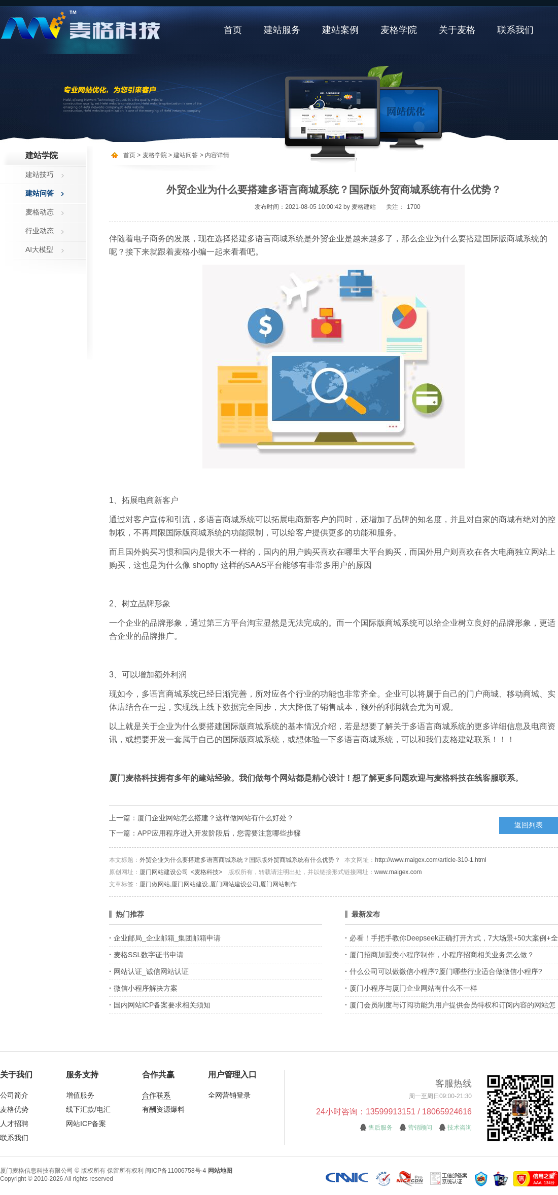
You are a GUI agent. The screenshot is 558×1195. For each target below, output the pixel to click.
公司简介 (14, 1095)
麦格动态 (39, 212)
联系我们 (515, 30)
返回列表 (528, 825)
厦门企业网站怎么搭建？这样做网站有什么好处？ (215, 818)
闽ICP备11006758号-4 (175, 1170)
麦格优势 (14, 1109)
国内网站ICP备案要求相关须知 (162, 1005)
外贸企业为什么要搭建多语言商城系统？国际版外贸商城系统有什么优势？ (240, 859)
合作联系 (156, 1095)
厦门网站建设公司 (164, 872)
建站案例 (340, 30)
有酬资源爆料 (163, 1109)
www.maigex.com (398, 872)
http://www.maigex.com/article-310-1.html (430, 859)
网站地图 (220, 1170)
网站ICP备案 (86, 1123)
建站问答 (39, 193)
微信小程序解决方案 (146, 988)
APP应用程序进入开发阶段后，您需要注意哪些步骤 (219, 833)
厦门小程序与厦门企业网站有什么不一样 (413, 988)
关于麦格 (457, 30)
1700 (414, 206)
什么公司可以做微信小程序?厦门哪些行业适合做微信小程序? (446, 971)
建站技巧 (39, 174)
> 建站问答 (182, 155)
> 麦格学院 (151, 155)
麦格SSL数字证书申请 (149, 955)
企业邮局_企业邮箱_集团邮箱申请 (167, 938)
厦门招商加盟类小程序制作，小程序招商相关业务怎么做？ (442, 955)
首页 (233, 30)
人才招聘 (14, 1123)
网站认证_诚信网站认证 (151, 971)
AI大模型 (39, 249)
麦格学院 (398, 30)
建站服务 (282, 30)
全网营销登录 (229, 1095)
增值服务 (80, 1095)
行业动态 (39, 231)
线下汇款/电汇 (88, 1109)
